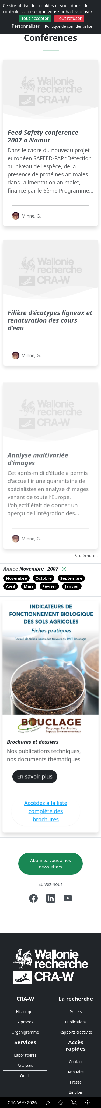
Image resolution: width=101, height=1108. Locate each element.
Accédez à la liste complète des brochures (46, 802)
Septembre (71, 578)
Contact (76, 1061)
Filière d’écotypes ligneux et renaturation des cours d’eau (50, 332)
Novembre (16, 578)
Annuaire (76, 1071)
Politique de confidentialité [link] (68, 26)
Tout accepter (35, 18)
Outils (25, 1075)
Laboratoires (25, 1055)
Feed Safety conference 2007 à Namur (43, 134)
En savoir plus (36, 770)
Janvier (72, 586)
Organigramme (25, 1032)
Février (49, 586)
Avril (10, 586)
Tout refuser (69, 18)
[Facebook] (33, 898)
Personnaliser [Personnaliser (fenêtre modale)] (26, 26)
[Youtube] (68, 898)
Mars (29, 586)
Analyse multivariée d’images (38, 478)
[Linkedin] (50, 898)
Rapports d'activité (75, 1032)
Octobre (44, 578)
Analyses (25, 1065)
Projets (75, 1011)
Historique (25, 1011)
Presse (76, 1082)
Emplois (76, 1092)
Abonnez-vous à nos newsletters (50, 863)
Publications (75, 1021)
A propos (25, 1021)
